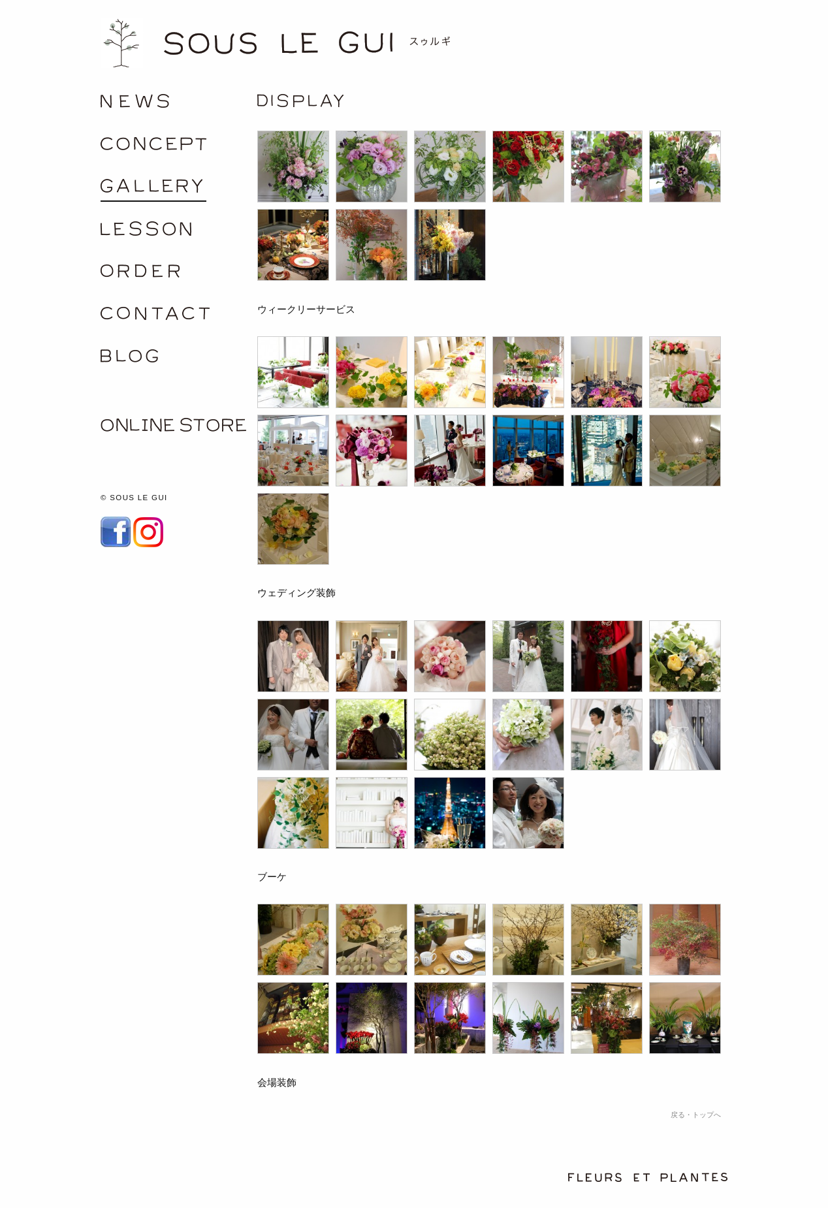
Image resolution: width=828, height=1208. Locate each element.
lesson (179, 232)
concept (179, 147)
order (179, 275)
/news (179, 105)
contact (179, 317)
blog (179, 360)
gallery (179, 190)
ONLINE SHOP (179, 428)
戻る (678, 1115)
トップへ (706, 1115)
